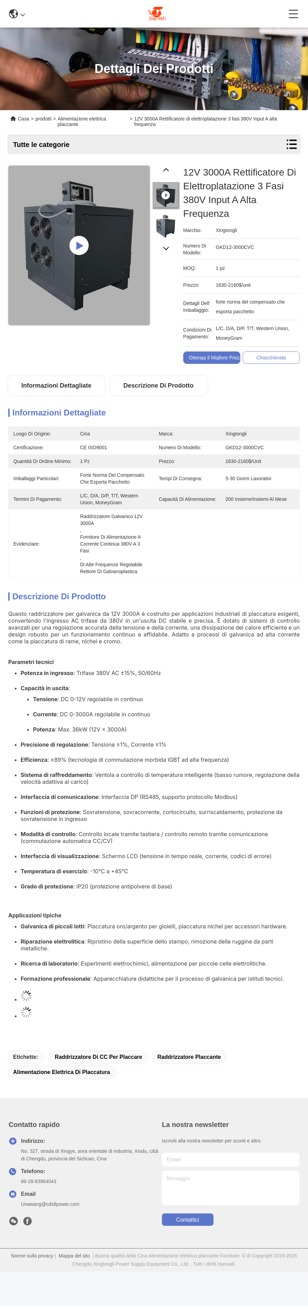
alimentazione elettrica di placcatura (61, 1072)
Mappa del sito (74, 1255)
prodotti (43, 119)
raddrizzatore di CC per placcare (98, 1057)
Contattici (187, 1220)
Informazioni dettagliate (56, 385)
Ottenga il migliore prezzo (219, 357)
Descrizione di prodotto (158, 385)
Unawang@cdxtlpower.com (50, 1204)
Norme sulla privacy (32, 1255)
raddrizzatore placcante (189, 1057)
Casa (23, 119)
